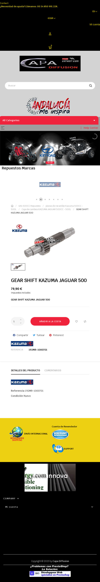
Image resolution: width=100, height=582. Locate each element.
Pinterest (58, 335)
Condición (17, 395)
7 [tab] (63, 200)
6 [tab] (58, 200)
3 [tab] (46, 200)
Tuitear (40, 335)
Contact (4, 3)
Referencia (17, 349)
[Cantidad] (18, 321)
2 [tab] (41, 200)
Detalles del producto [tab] (25, 370)
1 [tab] (37, 200)
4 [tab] (50, 200)
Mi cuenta (95, 24)
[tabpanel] (50, 184)
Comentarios (52, 370)
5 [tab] (54, 200)
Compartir (22, 335)
